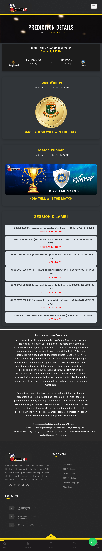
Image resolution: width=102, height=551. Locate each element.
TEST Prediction (69, 478)
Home (43, 33)
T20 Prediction (69, 469)
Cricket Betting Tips (71, 483)
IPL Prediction (69, 474)
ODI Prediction (69, 464)
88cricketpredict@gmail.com (30, 525)
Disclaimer (67, 487)
